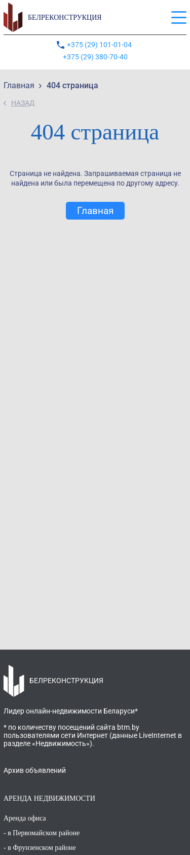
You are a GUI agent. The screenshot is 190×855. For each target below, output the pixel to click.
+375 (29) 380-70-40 (95, 57)
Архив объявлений (35, 770)
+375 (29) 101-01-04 (100, 45)
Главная (95, 211)
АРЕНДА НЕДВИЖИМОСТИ (49, 798)
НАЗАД (23, 103)
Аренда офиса (25, 818)
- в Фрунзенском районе (40, 847)
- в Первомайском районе (42, 833)
